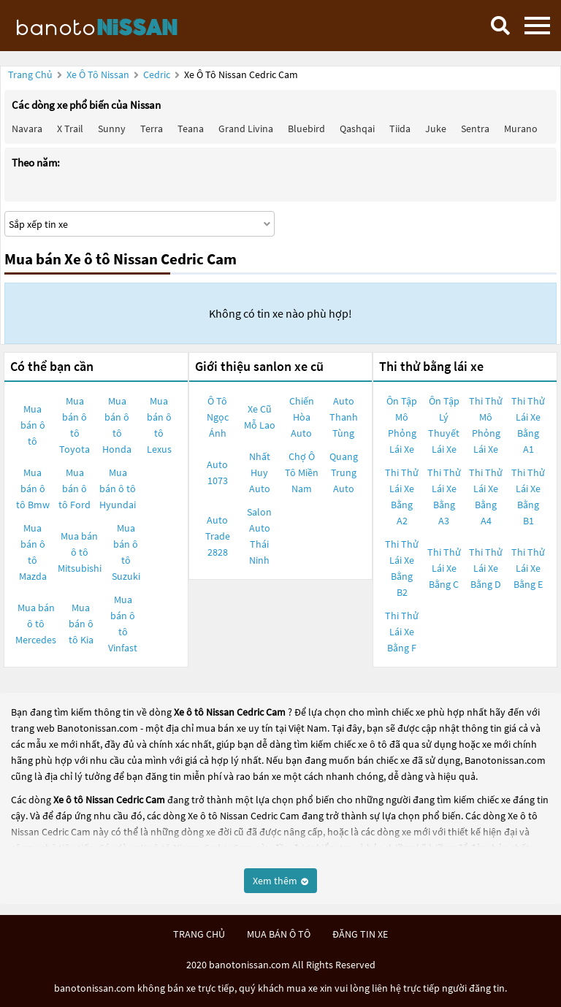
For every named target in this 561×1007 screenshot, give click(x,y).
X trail (70, 128)
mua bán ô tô (278, 934)
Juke (435, 128)
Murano (521, 128)
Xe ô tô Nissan (97, 74)
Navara (27, 128)
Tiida (400, 128)
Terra (151, 128)
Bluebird (306, 128)
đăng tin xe (360, 934)
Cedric (157, 74)
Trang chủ (30, 74)
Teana (191, 128)
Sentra (475, 128)
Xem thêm (280, 880)
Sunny (112, 128)
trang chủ (199, 934)
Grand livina (245, 128)
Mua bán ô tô (32, 425)
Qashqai (357, 128)
